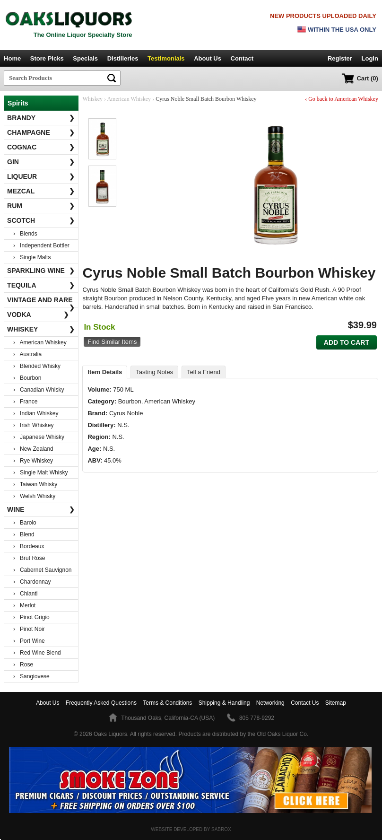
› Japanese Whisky (38, 437)
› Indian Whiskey (35, 413)
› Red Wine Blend (37, 652)
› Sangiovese (31, 676)
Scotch (41, 220)
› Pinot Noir (29, 629)
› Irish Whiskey (33, 425)
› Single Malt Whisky (40, 472)
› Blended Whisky (37, 366)
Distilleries (123, 58)
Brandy (41, 118)
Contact (242, 58)
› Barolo (24, 522)
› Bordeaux (28, 546)
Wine (41, 509)
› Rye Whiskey (33, 460)
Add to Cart (346, 342)
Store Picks (47, 58)
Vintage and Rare (41, 301)
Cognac (41, 147)
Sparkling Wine (41, 270)
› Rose (23, 664)
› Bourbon (27, 378)
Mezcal (41, 191)
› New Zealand (33, 449)
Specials (85, 58)
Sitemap (335, 703)
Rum (41, 206)
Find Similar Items (112, 341)
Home (12, 58)
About (47, 703)
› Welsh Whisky (34, 496)
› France (25, 401)
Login (370, 58)
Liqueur (41, 176)
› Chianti (25, 593)
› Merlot (24, 605)
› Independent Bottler (41, 245)
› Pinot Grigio (31, 617)
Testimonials (166, 58)
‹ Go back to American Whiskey (341, 99)
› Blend (24, 534)
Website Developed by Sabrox (191, 829)
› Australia (27, 354)
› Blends (25, 233)
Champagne (41, 132)
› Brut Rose (29, 558)
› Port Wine (29, 641)
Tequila (41, 285)
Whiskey (41, 329)
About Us (207, 58)
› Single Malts (32, 257)
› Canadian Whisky (38, 389)
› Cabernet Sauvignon (42, 570)
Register (340, 58)
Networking (270, 703)
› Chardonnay (32, 581)
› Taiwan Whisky (35, 484)
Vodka (38, 314)
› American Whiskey (40, 342)
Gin (41, 162)
